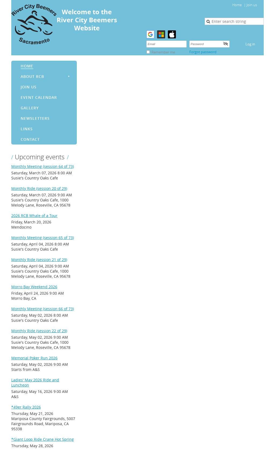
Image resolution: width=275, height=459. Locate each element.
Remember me (163, 52)
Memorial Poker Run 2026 (34, 357)
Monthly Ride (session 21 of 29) (39, 259)
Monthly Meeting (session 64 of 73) (42, 166)
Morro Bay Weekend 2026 (34, 286)
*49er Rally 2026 (26, 407)
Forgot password (202, 51)
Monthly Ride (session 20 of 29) (39, 188)
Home (237, 4)
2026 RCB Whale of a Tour (34, 215)
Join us (252, 4)
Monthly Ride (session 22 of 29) (39, 330)
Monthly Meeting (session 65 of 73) (42, 237)
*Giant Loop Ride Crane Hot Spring (42, 439)
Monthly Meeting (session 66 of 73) (42, 308)
